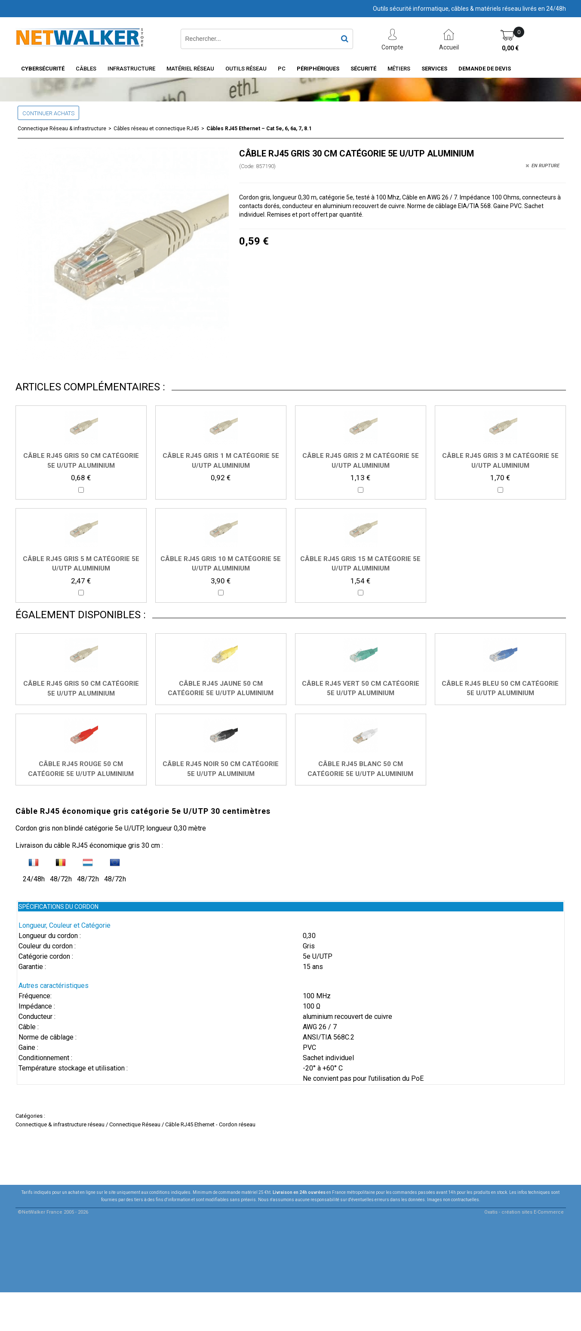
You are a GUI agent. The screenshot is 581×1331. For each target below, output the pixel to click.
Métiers (398, 68)
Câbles (86, 68)
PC (282, 68)
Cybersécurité (43, 68)
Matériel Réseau (190, 68)
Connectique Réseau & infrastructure (62, 129)
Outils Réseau (246, 68)
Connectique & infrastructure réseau (60, 1124)
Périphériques (318, 68)
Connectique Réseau (134, 1124)
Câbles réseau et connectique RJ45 (156, 129)
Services (434, 68)
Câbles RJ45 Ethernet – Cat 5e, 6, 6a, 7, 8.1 (259, 129)
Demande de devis (484, 68)
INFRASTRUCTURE (131, 68)
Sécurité (363, 68)
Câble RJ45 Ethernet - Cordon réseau (210, 1124)
